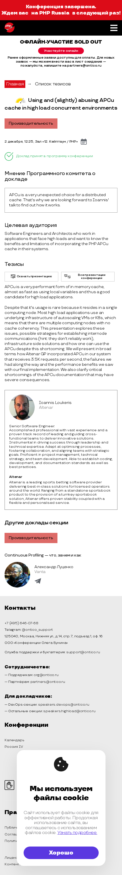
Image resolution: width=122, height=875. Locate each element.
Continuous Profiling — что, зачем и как (43, 555)
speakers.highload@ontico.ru (69, 711)
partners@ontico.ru (47, 682)
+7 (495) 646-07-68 (21, 623)
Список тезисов (53, 84)
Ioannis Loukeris (55, 402)
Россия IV (14, 747)
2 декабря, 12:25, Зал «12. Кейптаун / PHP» (41, 141)
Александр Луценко (53, 566)
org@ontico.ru (46, 675)
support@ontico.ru (83, 652)
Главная (15, 84)
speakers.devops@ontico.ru (63, 704)
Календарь (14, 740)
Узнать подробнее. (77, 832)
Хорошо (61, 852)
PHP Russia (54, 13)
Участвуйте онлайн (61, 51)
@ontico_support (37, 630)
